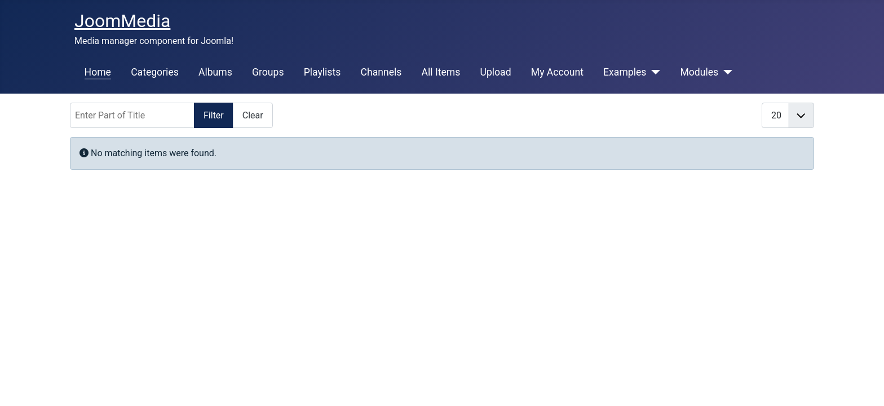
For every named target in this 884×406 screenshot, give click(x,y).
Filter (214, 115)
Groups (268, 72)
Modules (699, 72)
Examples (624, 72)
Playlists (322, 72)
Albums (215, 72)
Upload (495, 72)
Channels (380, 72)
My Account (557, 72)
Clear (252, 115)
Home (98, 72)
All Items (441, 72)
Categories (155, 72)
